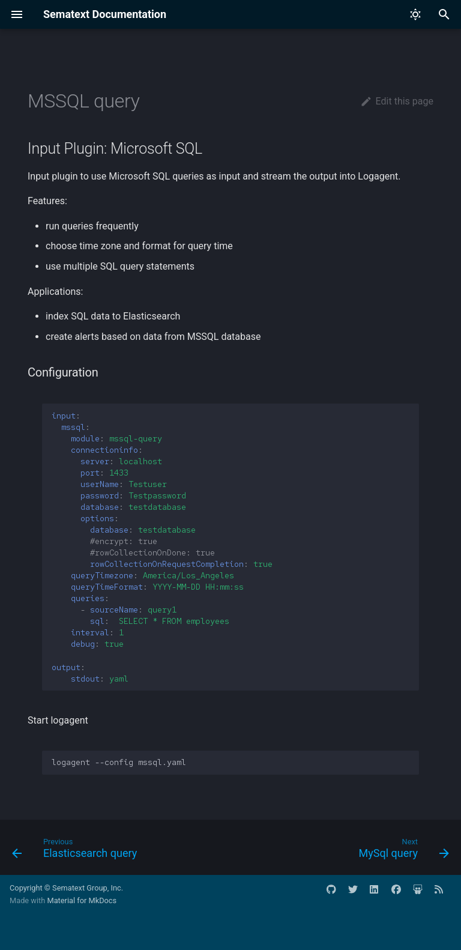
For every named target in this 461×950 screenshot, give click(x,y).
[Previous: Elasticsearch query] (76, 851)
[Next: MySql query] (402, 851)
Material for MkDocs (81, 900)
